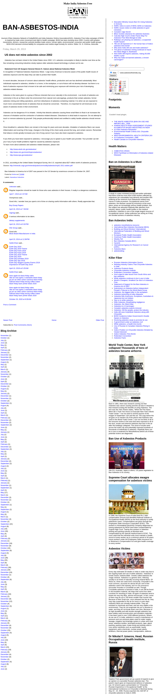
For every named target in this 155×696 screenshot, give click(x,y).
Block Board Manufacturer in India (22, 234)
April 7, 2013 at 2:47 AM (18, 194)
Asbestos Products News (123, 268)
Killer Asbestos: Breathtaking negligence (129, 302)
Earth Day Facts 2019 (17, 251)
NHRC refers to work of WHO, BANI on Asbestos (132, 26)
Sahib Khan (13, 243)
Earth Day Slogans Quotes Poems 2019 (24, 263)
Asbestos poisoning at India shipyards (128, 294)
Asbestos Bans (120, 249)
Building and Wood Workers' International (130, 229)
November (5, 335)
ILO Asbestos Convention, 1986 (126, 137)
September (5, 360)
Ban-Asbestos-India (41, 27)
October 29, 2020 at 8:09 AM (20, 299)
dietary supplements (17, 220)
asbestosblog (119, 251)
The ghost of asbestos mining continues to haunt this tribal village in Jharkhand (132, 51)
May (2, 345)
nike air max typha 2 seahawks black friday (25, 278)
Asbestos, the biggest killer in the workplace (130, 292)
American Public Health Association (127, 237)
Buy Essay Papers (16, 205)
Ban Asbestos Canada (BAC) (125, 241)
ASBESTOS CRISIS (122, 151)
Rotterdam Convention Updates (126, 272)
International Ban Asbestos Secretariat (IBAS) (131, 227)
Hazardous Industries (17, 177)
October (4, 338)
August (3, 362)
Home (54, 320)
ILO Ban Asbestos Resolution (125, 130)
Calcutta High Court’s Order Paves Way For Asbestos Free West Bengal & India (130, 37)
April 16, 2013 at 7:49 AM (18, 209)
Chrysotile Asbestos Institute (125, 270)
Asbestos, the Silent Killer (124, 304)
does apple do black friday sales (21, 276)
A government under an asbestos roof (128, 322)
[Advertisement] (32, 313)
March (3, 369)
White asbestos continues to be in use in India (131, 278)
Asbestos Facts (120, 338)
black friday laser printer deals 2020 (22, 284)
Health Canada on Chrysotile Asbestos (129, 139)
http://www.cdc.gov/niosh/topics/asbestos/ (26, 152)
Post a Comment (9, 305)
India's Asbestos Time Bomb (125, 334)
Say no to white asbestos (123, 300)
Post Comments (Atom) (23, 325)
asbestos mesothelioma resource (126, 225)
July (2, 340)
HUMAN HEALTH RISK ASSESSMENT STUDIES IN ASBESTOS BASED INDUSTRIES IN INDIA (133, 127)
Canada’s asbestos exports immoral (127, 308)
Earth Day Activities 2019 (19, 259)
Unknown (12, 187)
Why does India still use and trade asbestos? (131, 48)
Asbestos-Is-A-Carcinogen (124, 306)
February (4, 350)
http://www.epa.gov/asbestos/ (21, 155)
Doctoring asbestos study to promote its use (131, 320)
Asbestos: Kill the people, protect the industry (131, 310)
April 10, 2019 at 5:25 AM (18, 268)
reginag (12, 213)
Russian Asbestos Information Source (128, 262)
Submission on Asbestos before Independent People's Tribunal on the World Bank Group (131, 289)
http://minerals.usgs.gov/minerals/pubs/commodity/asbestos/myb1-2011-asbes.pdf (41, 166)
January (4, 352)
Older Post (100, 320)
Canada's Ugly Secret (122, 32)
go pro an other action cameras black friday (25, 280)
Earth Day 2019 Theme (18, 249)
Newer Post (7, 320)
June (2, 343)
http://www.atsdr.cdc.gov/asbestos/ (23, 149)
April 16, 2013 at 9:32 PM (19, 224)
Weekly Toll (118, 239)
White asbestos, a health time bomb (127, 324)
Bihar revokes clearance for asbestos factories (131, 34)
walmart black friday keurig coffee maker (24, 282)
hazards (117, 243)
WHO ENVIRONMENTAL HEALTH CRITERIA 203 (133, 135)
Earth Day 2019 (15, 247)
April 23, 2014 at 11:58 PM (19, 239)
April (2, 348)
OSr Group (13, 228)
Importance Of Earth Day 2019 (21, 265)
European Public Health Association (127, 235)
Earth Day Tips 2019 (17, 261)
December (5, 355)
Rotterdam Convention (122, 336)
